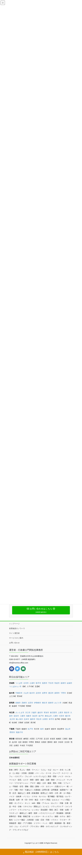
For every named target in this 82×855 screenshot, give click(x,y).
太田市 (30, 703)
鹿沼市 (51, 693)
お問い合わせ (14, 643)
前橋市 (18, 703)
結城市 (69, 683)
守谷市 (51, 683)
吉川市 (12, 719)
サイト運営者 (14, 633)
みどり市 (57, 703)
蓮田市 (32, 719)
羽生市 (39, 719)
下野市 (63, 693)
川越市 (33, 712)
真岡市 (57, 693)
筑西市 (44, 683)
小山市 (26, 693)
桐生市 (44, 703)
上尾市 (60, 712)
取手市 (38, 683)
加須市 (35, 716)
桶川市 (67, 716)
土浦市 (32, 683)
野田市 (12, 732)
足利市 (38, 693)
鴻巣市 (28, 716)
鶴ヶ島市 (19, 719)
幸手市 (51, 719)
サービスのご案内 (16, 638)
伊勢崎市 (37, 703)
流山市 (67, 729)
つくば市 (18, 683)
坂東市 (63, 683)
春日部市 (53, 712)
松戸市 (30, 729)
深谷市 (16, 716)
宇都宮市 (18, 693)
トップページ (14, 624)
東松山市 (48, 716)
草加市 (46, 712)
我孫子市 (19, 732)
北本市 (26, 719)
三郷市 (22, 716)
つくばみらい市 (15, 686)
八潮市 (55, 716)
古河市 (26, 683)
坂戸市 (41, 716)
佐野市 (44, 693)
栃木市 (32, 693)
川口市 (27, 712)
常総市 (57, 683)
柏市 (42, 729)
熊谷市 (66, 712)
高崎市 (24, 703)
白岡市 (45, 719)
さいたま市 (19, 712)
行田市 (61, 716)
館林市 (51, 703)
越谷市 (40, 712)
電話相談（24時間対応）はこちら (41, 852)
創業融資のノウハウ (17, 628)
